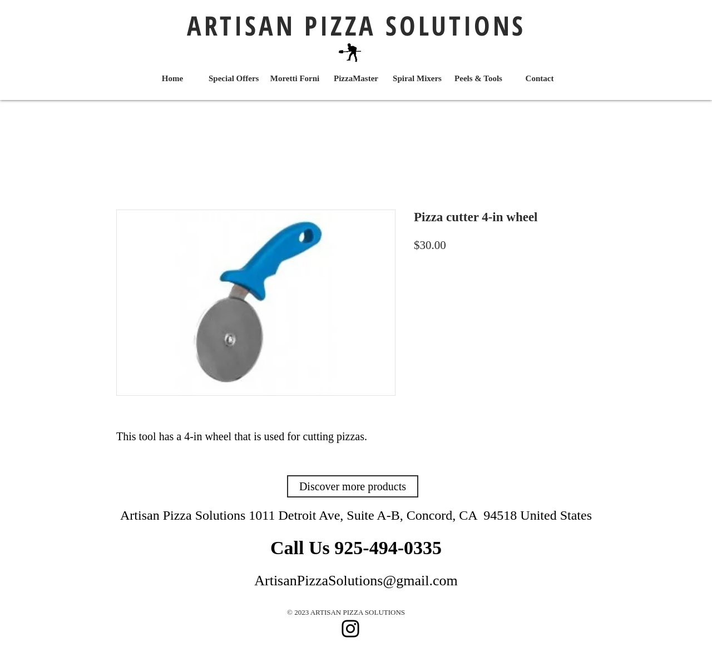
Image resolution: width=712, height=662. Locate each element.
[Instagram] (350, 628)
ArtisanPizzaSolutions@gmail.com (356, 581)
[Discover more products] (352, 486)
